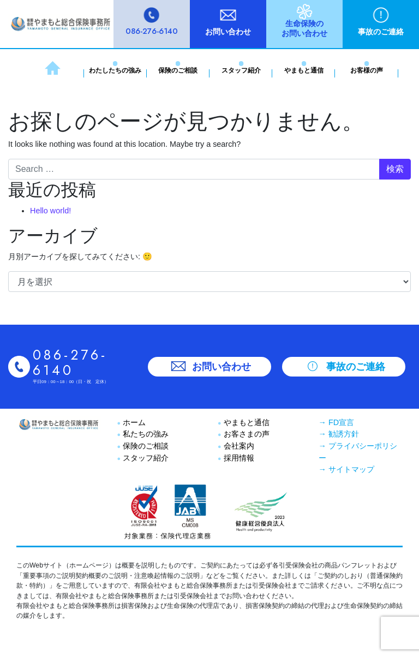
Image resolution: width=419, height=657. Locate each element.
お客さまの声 (246, 433)
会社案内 (238, 445)
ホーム (133, 422)
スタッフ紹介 (241, 70)
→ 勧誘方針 (339, 433)
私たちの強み (145, 433)
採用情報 (238, 457)
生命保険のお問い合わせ (304, 28)
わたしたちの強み (115, 70)
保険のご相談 (177, 70)
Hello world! (50, 210)
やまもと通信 (304, 70)
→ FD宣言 (337, 422)
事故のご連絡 (381, 31)
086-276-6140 (151, 31)
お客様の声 (366, 70)
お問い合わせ (228, 31)
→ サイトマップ (346, 469)
